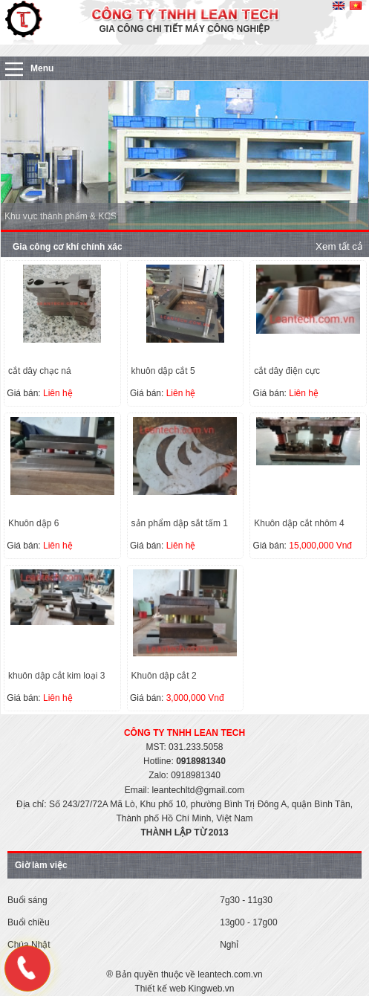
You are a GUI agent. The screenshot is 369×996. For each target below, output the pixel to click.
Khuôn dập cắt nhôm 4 (299, 523)
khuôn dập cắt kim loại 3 (56, 675)
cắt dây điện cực (287, 371)
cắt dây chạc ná (39, 371)
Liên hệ (58, 393)
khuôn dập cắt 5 (163, 371)
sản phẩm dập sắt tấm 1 (179, 523)
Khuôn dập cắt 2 (164, 675)
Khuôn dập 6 (33, 523)
